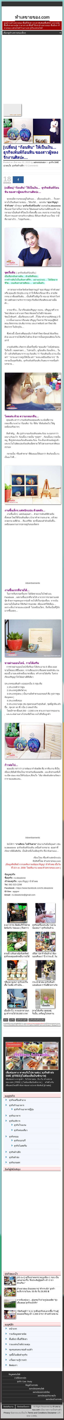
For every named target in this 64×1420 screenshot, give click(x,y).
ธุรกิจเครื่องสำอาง (17, 1100)
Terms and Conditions (37, 1413)
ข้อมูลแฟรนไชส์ (14, 1374)
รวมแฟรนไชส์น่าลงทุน (19, 1344)
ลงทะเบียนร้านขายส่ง (54, 1399)
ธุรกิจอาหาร (14, 1116)
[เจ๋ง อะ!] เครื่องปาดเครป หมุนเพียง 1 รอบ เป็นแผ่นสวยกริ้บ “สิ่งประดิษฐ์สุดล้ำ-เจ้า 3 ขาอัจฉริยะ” (38, 1280)
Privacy (7, 1413)
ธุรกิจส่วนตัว (21, 1020)
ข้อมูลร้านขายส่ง (31, 1385)
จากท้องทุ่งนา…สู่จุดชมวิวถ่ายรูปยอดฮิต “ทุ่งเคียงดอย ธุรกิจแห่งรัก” (37, 1301)
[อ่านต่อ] (47, 1085)
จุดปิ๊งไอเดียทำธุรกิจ (18, 1355)
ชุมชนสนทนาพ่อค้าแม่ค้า (21, 1349)
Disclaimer (52, 1413)
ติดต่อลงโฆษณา (23, 1406)
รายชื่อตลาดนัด (20, 1378)
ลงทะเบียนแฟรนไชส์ (36, 1388)
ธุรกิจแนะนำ (11, 1273)
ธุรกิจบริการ (14, 1121)
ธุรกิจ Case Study (24, 1381)
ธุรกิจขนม (14, 1136)
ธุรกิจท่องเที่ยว (20, 1130)
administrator (39, 162)
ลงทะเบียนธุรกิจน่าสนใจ (47, 1395)
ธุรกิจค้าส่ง (14, 1157)
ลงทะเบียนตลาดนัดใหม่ (41, 1392)
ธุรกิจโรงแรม (20, 1125)
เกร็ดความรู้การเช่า (18, 1360)
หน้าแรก (13, 1329)
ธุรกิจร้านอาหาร (16, 1105)
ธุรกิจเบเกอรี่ (19, 1140)
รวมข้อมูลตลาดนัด (17, 1334)
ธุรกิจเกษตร (14, 1162)
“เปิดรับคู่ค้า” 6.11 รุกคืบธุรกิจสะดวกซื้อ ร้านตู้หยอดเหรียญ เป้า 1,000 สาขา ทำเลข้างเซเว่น (37, 1312)
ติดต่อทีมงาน (8, 1406)
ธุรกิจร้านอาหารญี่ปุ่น (24, 1109)
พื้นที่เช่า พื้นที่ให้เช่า (18, 1339)
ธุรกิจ (12, 1020)
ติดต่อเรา (13, 1365)
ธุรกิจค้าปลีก (18, 165)
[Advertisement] (32, 70)
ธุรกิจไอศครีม (20, 1146)
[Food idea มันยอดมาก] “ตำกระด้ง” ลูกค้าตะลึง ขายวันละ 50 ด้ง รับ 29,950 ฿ (36, 1290)
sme (6, 1020)
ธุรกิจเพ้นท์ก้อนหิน (36, 1020)
